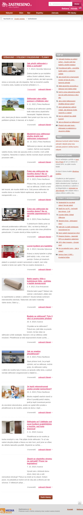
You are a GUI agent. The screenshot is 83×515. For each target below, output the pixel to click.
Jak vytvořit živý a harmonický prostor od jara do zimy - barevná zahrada (68, 80)
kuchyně (65, 141)
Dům (21, 13)
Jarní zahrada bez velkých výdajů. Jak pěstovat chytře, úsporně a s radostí (67, 110)
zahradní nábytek (61, 144)
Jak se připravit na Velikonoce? (69, 122)
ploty (69, 144)
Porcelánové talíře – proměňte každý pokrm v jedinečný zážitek (68, 71)
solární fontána (74, 141)
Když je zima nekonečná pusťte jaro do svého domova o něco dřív (69, 95)
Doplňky (39, 13)
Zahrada (55, 13)
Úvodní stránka (19, 19)
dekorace (59, 141)
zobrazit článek (44, 89)
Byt (28, 13)
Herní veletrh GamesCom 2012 (69, 233)
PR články (72, 13)
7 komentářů (31, 89)
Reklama (65, 8)
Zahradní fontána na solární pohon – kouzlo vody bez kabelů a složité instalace (67, 62)
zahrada (58, 147)
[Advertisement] (20, 37)
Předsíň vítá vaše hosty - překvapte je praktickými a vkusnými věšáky (67, 128)
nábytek (58, 150)
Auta (73, 144)
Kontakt (74, 8)
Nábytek (9, 13)
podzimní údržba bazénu (70, 147)
